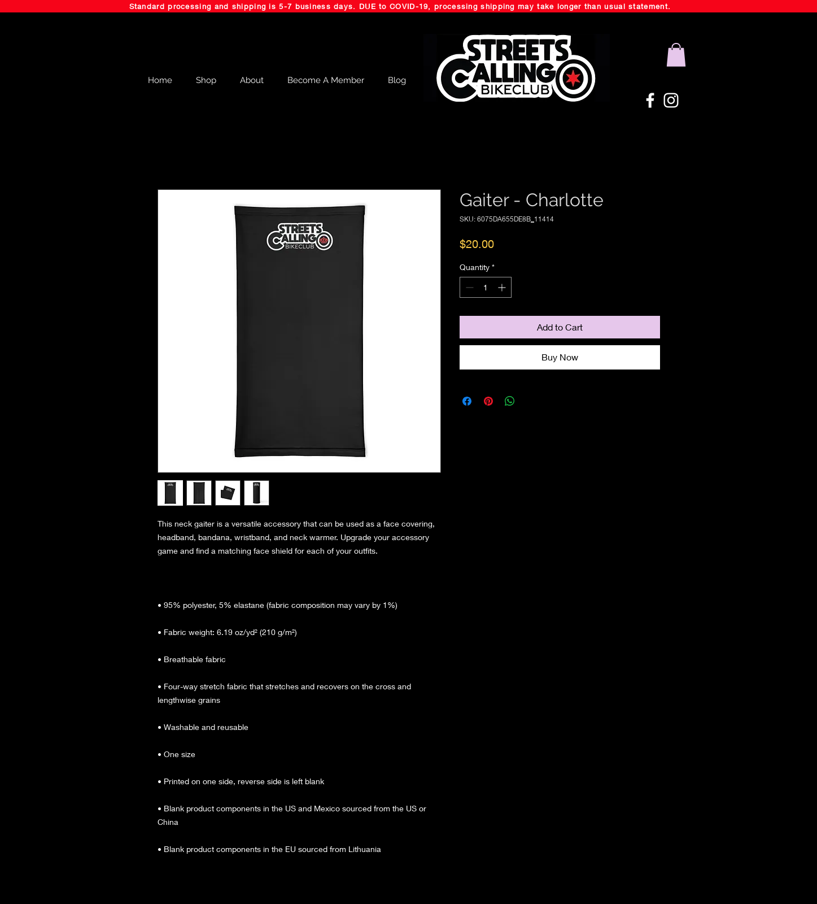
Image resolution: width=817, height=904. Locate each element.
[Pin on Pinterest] (488, 401)
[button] (676, 55)
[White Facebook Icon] (650, 100)
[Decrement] (468, 287)
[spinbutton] (485, 287)
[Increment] (503, 287)
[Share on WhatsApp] (510, 401)
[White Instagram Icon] (671, 100)
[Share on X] (531, 401)
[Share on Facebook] (467, 401)
